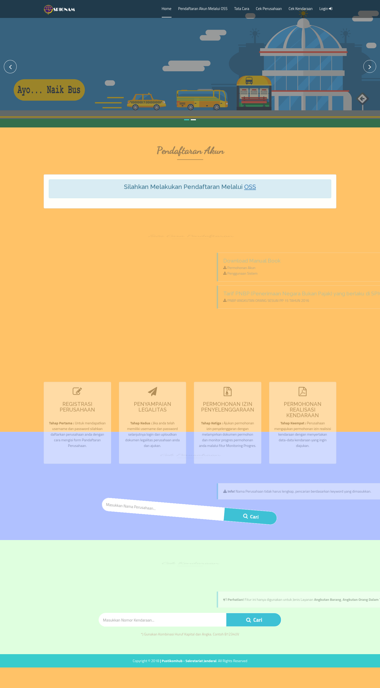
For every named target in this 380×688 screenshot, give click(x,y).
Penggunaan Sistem (356, 273)
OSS (250, 190)
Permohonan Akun (355, 267)
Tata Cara (241, 9)
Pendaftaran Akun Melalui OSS (202, 9)
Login (326, 9)
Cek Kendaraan (301, 9)
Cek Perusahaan (269, 9)
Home (167, 9)
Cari (250, 515)
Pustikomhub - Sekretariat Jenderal (189, 660)
